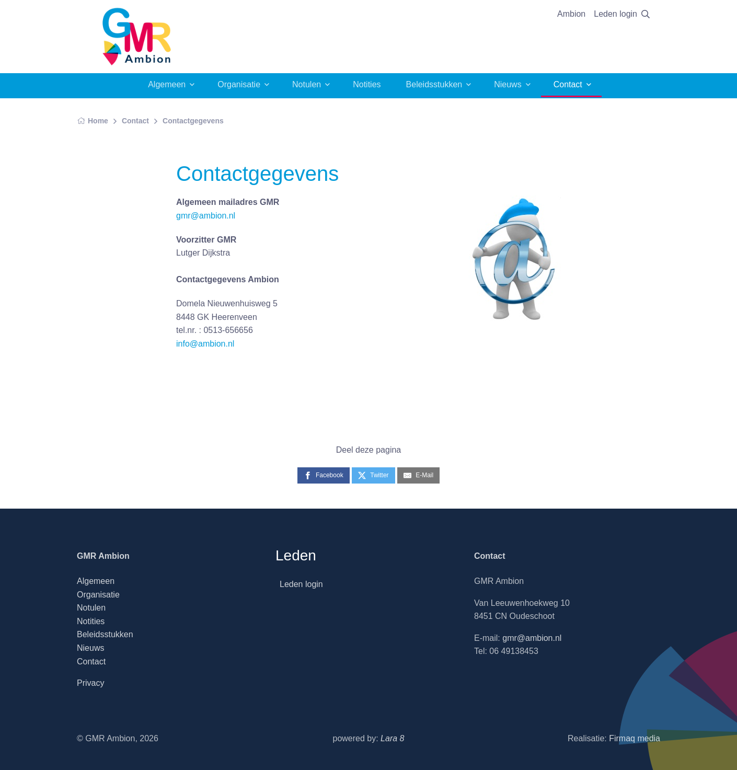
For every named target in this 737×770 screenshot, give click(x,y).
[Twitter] (373, 475)
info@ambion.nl (205, 343)
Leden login (615, 13)
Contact (568, 84)
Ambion (571, 13)
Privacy (90, 683)
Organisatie (238, 84)
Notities (367, 84)
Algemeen (167, 84)
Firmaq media (634, 738)
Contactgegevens (193, 121)
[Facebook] (323, 475)
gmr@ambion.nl (205, 215)
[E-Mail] (418, 475)
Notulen (306, 84)
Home (92, 121)
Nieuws (507, 84)
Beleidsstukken (434, 84)
